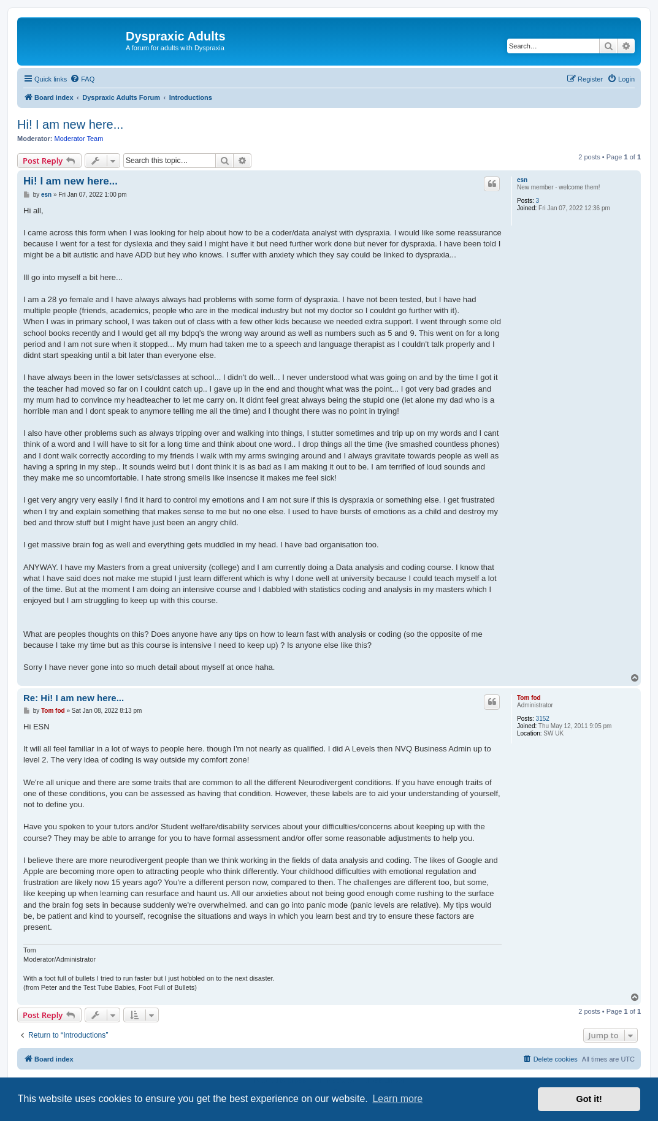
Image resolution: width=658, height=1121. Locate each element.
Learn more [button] (397, 1098)
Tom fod (529, 697)
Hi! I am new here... (70, 124)
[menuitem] (82, 79)
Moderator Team (79, 138)
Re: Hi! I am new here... (73, 698)
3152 (542, 718)
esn (522, 180)
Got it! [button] (589, 1099)
